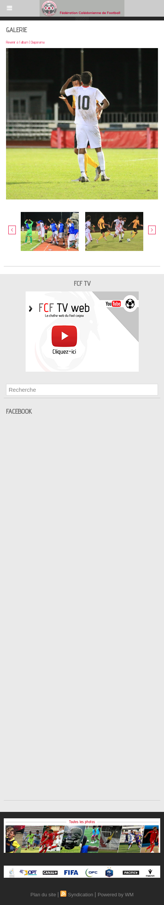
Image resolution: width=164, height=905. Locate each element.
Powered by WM (115, 894)
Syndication (80, 894)
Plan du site (43, 894)
